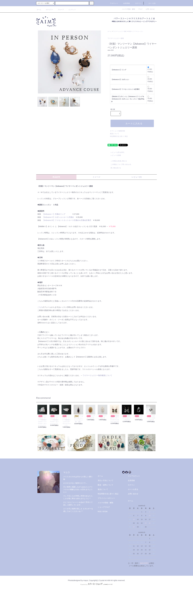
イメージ (96, 177)
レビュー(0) (137, 177)
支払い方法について (105, 480)
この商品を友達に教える (117, 161)
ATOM (105, 511)
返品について (114, 133)
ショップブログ (104, 507)
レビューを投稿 (114, 155)
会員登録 (125, 3)
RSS (99, 511)
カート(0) (150, 3)
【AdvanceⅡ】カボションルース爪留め (58, 217)
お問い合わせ (150, 9)
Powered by (96, 584)
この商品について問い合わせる (119, 164)
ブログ (141, 9)
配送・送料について (105, 485)
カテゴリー (48, 9)
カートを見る (133, 489)
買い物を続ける (114, 168)
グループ (59, 9)
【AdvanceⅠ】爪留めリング (54, 214)
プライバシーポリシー (106, 498)
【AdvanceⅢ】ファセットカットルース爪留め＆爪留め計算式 (67, 220)
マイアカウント (134, 476)
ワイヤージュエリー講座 (120, 31)
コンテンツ (70, 9)
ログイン (137, 3)
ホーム (39, 9)
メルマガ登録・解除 (129, 9)
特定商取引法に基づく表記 (119, 136)
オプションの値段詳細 (117, 131)
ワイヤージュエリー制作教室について (97, 375)
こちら (40, 307)
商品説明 (56, 177)
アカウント (112, 3)
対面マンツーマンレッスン (135, 31)
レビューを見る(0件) (116, 152)
